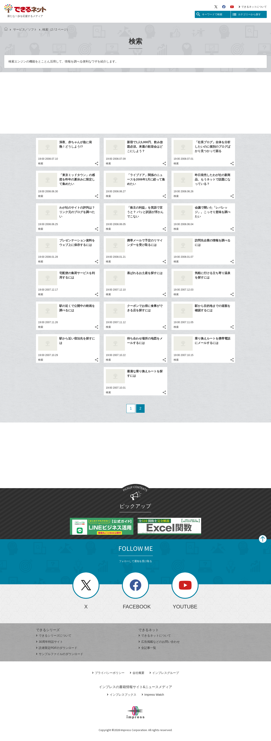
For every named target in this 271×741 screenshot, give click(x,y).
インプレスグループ (164, 673)
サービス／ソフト (23, 29)
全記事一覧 (147, 648)
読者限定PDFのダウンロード (56, 648)
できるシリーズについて (53, 635)
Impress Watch (153, 694)
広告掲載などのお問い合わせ (159, 641)
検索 (40, 163)
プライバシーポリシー (108, 673)
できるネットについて (253, 6)
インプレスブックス (121, 694)
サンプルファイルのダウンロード (59, 654)
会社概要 (137, 673)
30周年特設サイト (49, 641)
